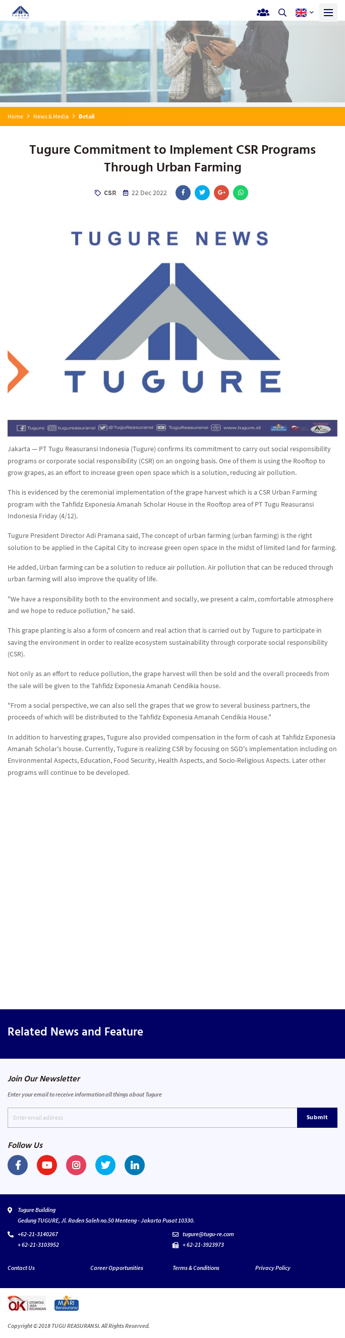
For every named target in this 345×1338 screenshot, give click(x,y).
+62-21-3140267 (38, 1234)
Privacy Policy (273, 1267)
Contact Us (21, 1267)
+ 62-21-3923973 (203, 1244)
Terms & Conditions (195, 1267)
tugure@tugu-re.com (208, 1234)
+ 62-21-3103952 (38, 1244)
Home (15, 116)
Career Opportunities (116, 1267)
